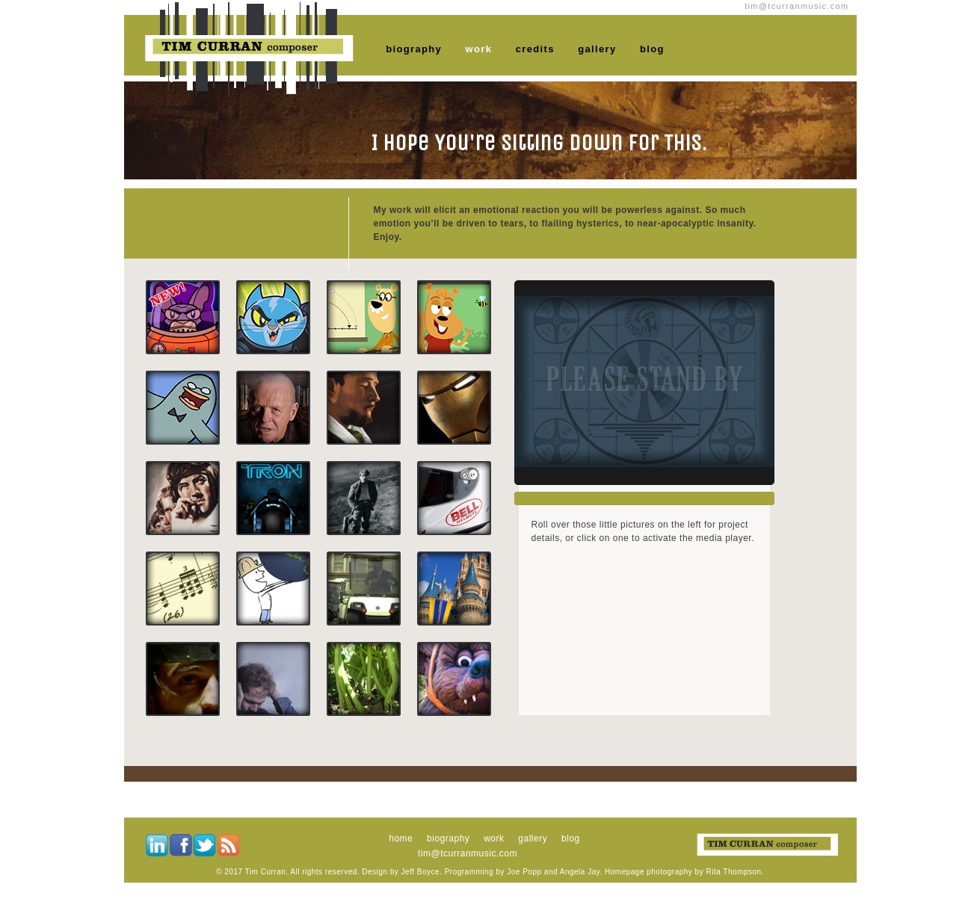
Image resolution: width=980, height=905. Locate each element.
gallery (597, 49)
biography (414, 49)
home (401, 838)
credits (535, 49)
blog (652, 49)
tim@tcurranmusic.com (467, 853)
